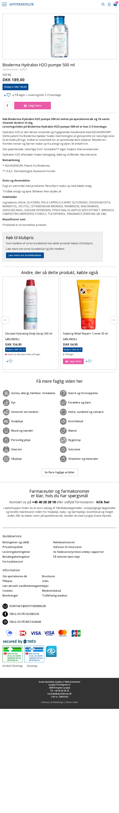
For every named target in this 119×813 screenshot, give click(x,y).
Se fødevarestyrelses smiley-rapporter (78, 552)
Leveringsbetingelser (16, 552)
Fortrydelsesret (13, 561)
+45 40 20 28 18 (44, 502)
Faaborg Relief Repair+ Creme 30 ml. (85, 333)
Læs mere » (12, 339)
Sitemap (32, 666)
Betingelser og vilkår (16, 542)
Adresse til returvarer (67, 547)
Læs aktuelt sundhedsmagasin (22, 586)
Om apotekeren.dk (15, 576)
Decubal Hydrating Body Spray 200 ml (28, 333)
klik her (103, 502)
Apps (45, 586)
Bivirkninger (10, 595)
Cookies (8, 591)
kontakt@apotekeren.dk (24, 606)
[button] (4, 4)
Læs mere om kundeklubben (25, 255)
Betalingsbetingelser (16, 557)
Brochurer (48, 576)
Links (45, 581)
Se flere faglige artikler (60, 472)
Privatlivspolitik (13, 547)
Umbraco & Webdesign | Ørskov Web (59, 702)
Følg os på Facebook (21, 614)
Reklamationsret (64, 542)
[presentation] (5, 320)
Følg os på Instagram (22, 622)
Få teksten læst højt (66, 557)
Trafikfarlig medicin (54, 595)
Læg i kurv (32, 105)
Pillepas (7, 581)
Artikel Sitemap (13, 666)
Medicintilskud (51, 591)
